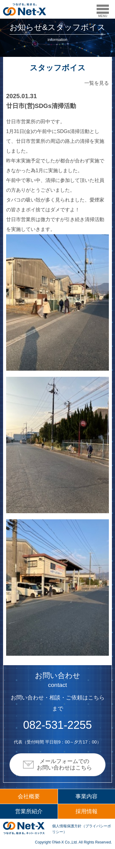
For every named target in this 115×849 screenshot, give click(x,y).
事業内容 (86, 796)
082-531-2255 (57, 725)
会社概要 (29, 796)
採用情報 (86, 811)
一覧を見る (96, 83)
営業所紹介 (29, 811)
